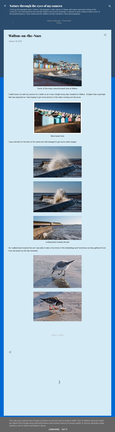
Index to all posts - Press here (59, 21)
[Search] (109, 6)
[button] (105, 35)
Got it (64, 429)
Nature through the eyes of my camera (36, 6)
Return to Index (57, 335)
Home (59, 23)
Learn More (54, 429)
